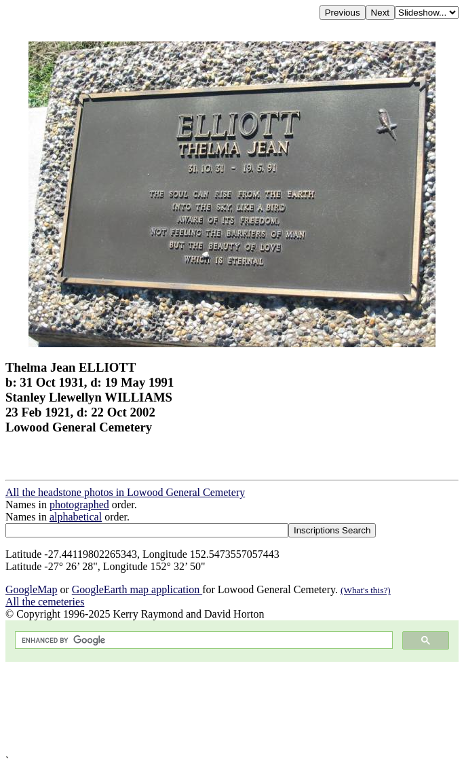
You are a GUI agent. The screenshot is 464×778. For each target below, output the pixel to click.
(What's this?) (366, 590)
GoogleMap (31, 589)
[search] (202, 640)
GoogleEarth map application (137, 589)
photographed (79, 504)
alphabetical (76, 517)
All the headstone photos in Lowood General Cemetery (125, 492)
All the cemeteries (44, 601)
